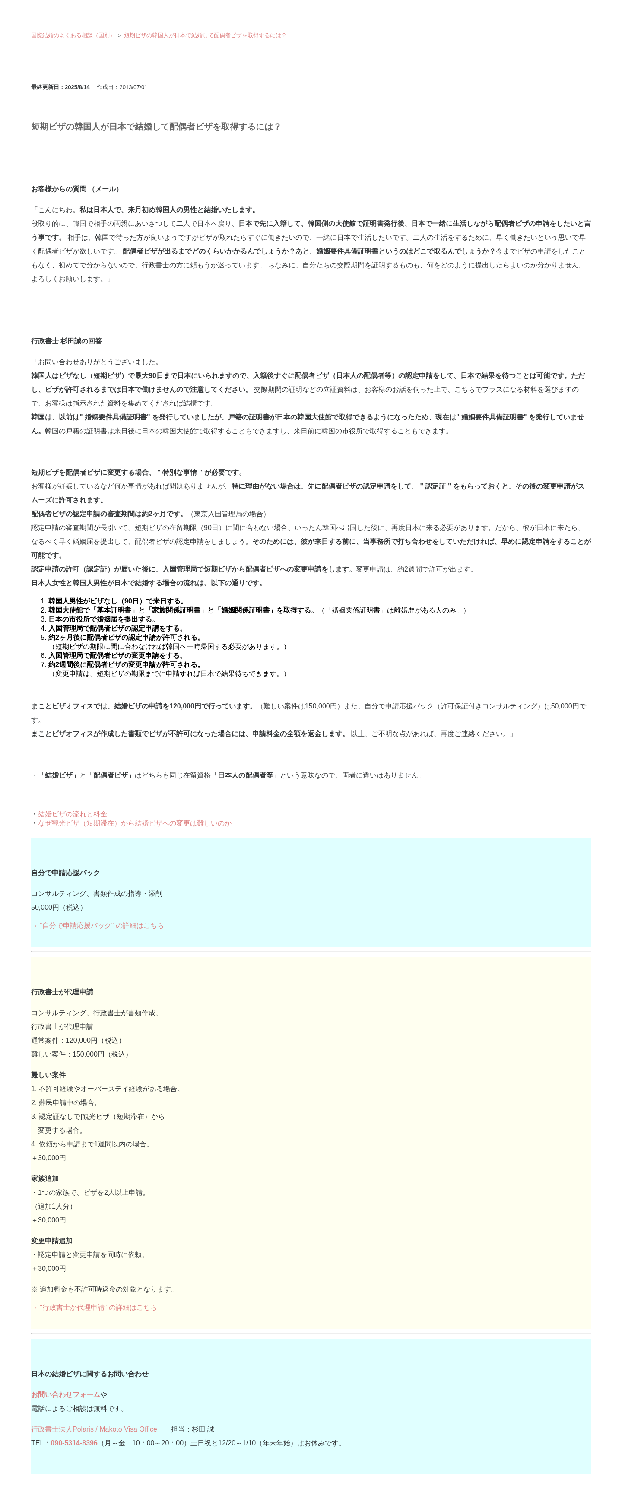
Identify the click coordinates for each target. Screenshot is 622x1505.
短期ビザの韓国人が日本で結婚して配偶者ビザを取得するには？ (205, 35)
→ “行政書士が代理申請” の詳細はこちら (94, 1307)
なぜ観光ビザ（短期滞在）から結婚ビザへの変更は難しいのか (135, 823)
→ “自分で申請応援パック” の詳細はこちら (97, 925)
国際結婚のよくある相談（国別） (73, 35)
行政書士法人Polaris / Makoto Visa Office (94, 1429)
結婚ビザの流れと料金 (72, 814)
